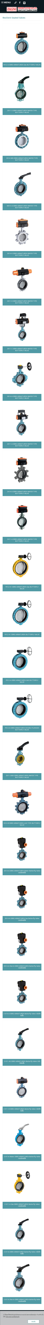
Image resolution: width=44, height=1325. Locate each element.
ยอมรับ (33, 1322)
